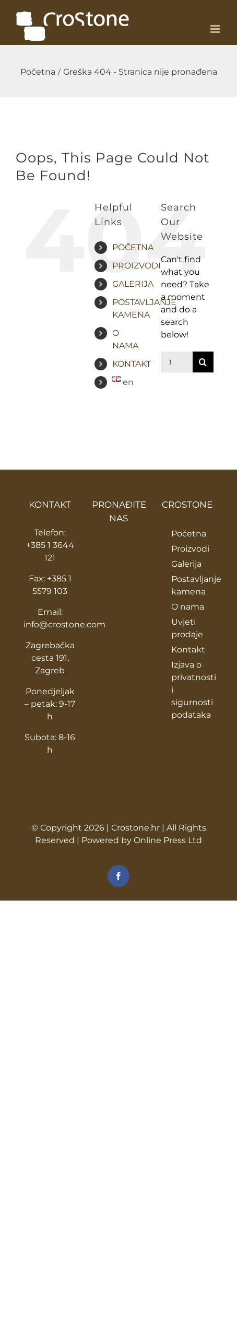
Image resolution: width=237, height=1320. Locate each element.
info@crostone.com (64, 624)
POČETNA (132, 247)
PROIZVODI (136, 266)
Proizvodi (190, 549)
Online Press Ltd (168, 840)
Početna (188, 534)
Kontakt (188, 650)
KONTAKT (131, 364)
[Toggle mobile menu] (215, 29)
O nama (187, 607)
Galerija (186, 564)
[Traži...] (177, 362)
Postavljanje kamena (192, 585)
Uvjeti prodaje (187, 628)
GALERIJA (132, 284)
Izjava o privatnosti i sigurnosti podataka (192, 690)
